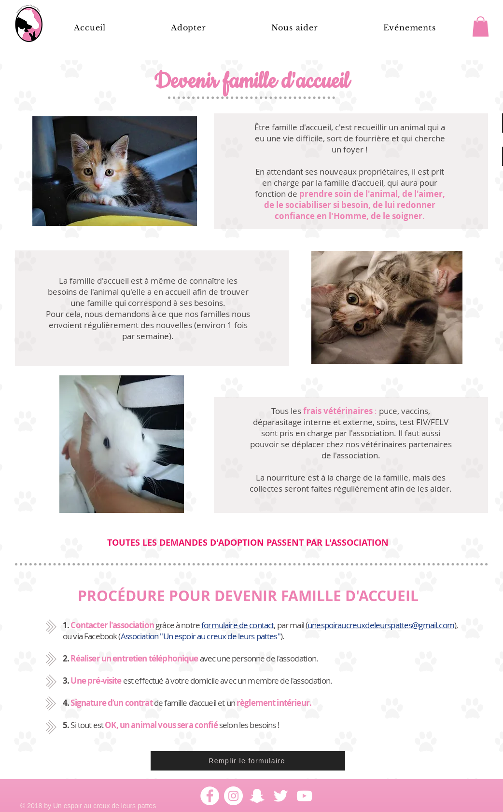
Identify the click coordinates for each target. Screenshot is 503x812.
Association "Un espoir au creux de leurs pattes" (200, 636)
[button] (294, 27)
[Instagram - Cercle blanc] (233, 795)
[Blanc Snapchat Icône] (257, 795)
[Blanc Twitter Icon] (280, 795)
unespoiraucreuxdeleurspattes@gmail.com (380, 625)
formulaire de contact (237, 625)
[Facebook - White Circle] (209, 795)
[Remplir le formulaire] (248, 761)
